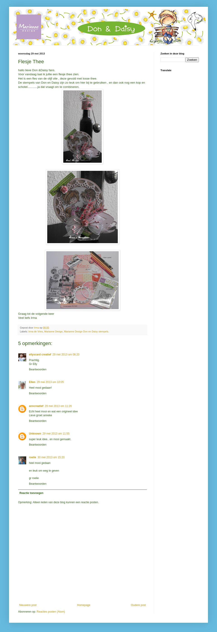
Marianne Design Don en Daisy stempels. (86, 331)
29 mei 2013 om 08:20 (65, 354)
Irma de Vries (35, 331)
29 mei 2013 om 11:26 (58, 406)
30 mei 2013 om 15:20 (51, 457)
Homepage (83, 605)
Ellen (32, 382)
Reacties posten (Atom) (51, 611)
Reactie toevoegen (31, 493)
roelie (32, 457)
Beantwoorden (37, 369)
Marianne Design (53, 331)
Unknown (35, 433)
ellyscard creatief (40, 354)
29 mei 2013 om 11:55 (55, 433)
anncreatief (36, 406)
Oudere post (138, 605)
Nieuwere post (28, 605)
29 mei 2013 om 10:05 (50, 382)
